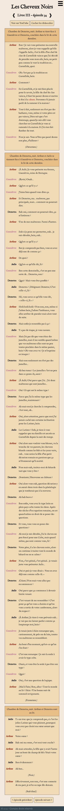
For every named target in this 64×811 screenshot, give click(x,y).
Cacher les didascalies (42, 23)
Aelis (13, 264)
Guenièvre (11, 72)
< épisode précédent (22, 799)
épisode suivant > (43, 799)
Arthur (12, 45)
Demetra (12, 212)
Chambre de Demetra (18, 31)
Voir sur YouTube (19, 23)
